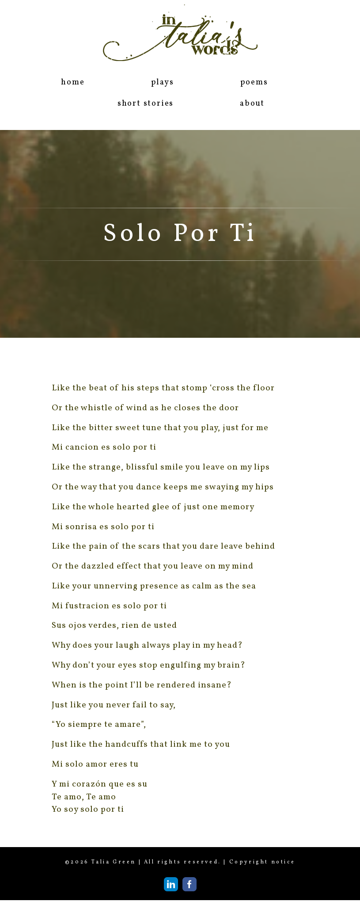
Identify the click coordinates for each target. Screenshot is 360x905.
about (252, 103)
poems (254, 82)
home (72, 82)
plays (162, 82)
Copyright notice (262, 862)
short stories (145, 103)
